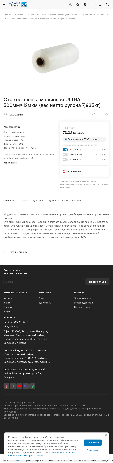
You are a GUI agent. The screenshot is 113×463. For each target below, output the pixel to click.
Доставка (38, 200)
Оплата (24, 200)
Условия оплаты (82, 298)
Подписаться (97, 281)
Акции (7, 302)
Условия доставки (83, 302)
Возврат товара (82, 307)
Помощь (79, 292)
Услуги (7, 311)
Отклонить (93, 450)
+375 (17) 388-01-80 (14, 322)
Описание (9, 200)
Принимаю (93, 442)
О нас (42, 298)
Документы (45, 302)
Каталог (8, 298)
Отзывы (77, 200)
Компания (45, 292)
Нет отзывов (16, 114)
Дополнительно (58, 200)
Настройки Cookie (33, 455)
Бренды (8, 307)
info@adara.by (11, 326)
